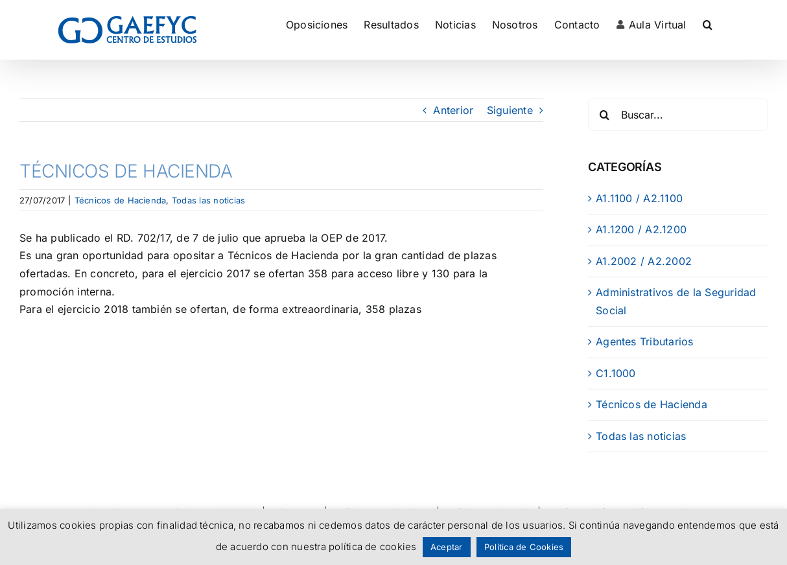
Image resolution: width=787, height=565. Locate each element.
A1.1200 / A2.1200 (641, 229)
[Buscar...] (678, 114)
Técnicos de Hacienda (121, 200)
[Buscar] (604, 114)
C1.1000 (616, 373)
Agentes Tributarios (645, 341)
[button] (707, 24)
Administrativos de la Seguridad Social (676, 301)
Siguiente (510, 110)
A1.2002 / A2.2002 (644, 261)
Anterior (453, 110)
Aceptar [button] (446, 547)
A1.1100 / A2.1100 (639, 198)
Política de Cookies (524, 547)
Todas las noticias (208, 200)
